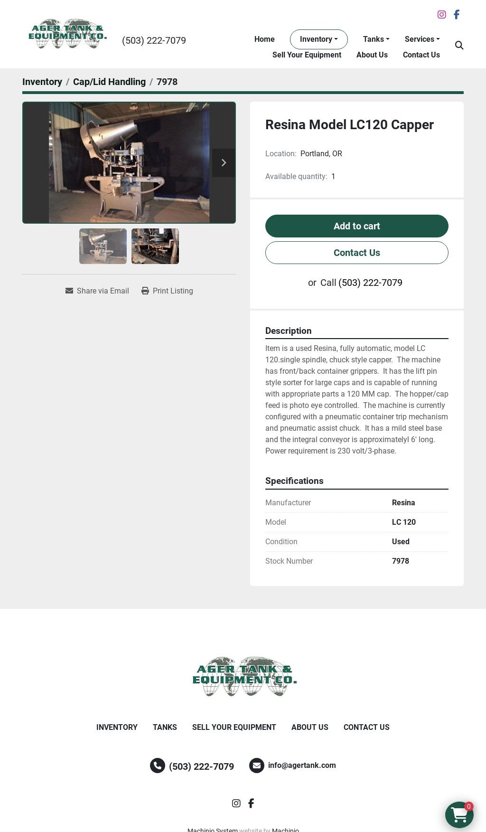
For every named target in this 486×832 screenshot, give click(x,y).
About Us (372, 54)
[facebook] (457, 15)
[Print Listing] (167, 291)
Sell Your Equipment (306, 54)
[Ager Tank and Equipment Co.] (243, 677)
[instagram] (442, 15)
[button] (319, 39)
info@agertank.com (302, 765)
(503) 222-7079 (154, 40)
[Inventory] (42, 81)
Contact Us (421, 54)
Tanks (373, 39)
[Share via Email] (97, 291)
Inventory (316, 39)
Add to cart (357, 226)
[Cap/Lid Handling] (109, 81)
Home (264, 39)
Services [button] (419, 39)
